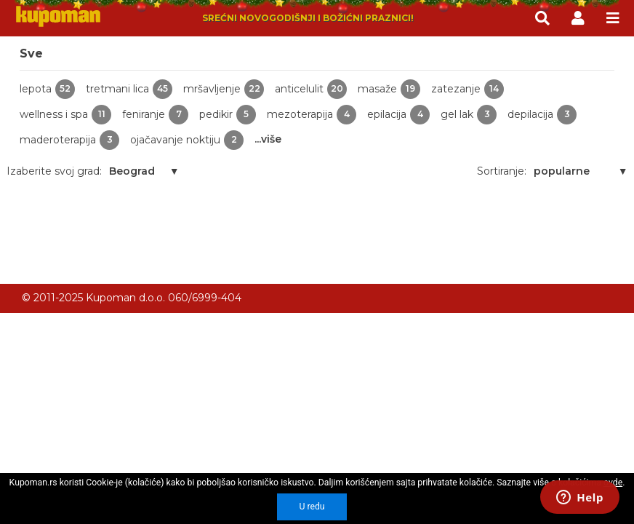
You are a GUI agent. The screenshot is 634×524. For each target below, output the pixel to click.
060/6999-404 (204, 297)
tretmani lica (129, 89)
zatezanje (467, 89)
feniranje (155, 114)
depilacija (542, 114)
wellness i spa (65, 114)
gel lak (469, 114)
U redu (311, 506)
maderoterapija (69, 140)
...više (267, 139)
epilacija (398, 114)
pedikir (227, 114)
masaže (389, 89)
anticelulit (311, 89)
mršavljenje (223, 89)
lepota (47, 89)
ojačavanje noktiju (187, 140)
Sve (31, 53)
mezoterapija (311, 114)
